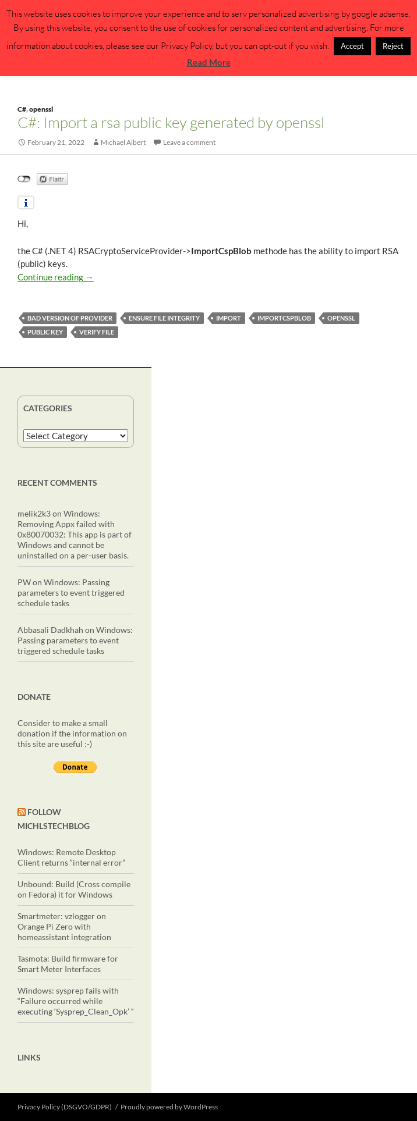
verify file (96, 332)
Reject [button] (393, 46)
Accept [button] (352, 46)
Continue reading (55, 277)
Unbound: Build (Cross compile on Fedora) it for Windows (73, 889)
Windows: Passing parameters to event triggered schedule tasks (71, 592)
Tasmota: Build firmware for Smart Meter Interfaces (67, 963)
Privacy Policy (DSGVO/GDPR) (64, 1106)
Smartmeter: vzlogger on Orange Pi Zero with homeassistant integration (64, 926)
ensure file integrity (164, 318)
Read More (209, 62)
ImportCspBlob (284, 318)
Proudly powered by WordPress (169, 1106)
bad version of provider (69, 318)
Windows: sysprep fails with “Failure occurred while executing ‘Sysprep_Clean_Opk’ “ (75, 1000)
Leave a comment (189, 142)
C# (21, 109)
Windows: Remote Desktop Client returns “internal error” (71, 857)
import (228, 318)
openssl (41, 109)
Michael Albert (123, 142)
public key (45, 332)
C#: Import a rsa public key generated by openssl (170, 122)
